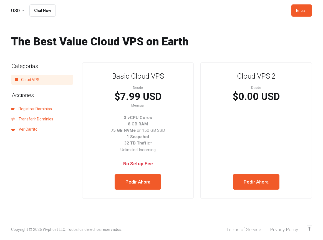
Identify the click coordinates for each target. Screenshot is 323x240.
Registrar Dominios (31, 109)
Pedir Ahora (137, 182)
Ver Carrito (24, 129)
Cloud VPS (27, 80)
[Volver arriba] (309, 228)
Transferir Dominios (32, 119)
